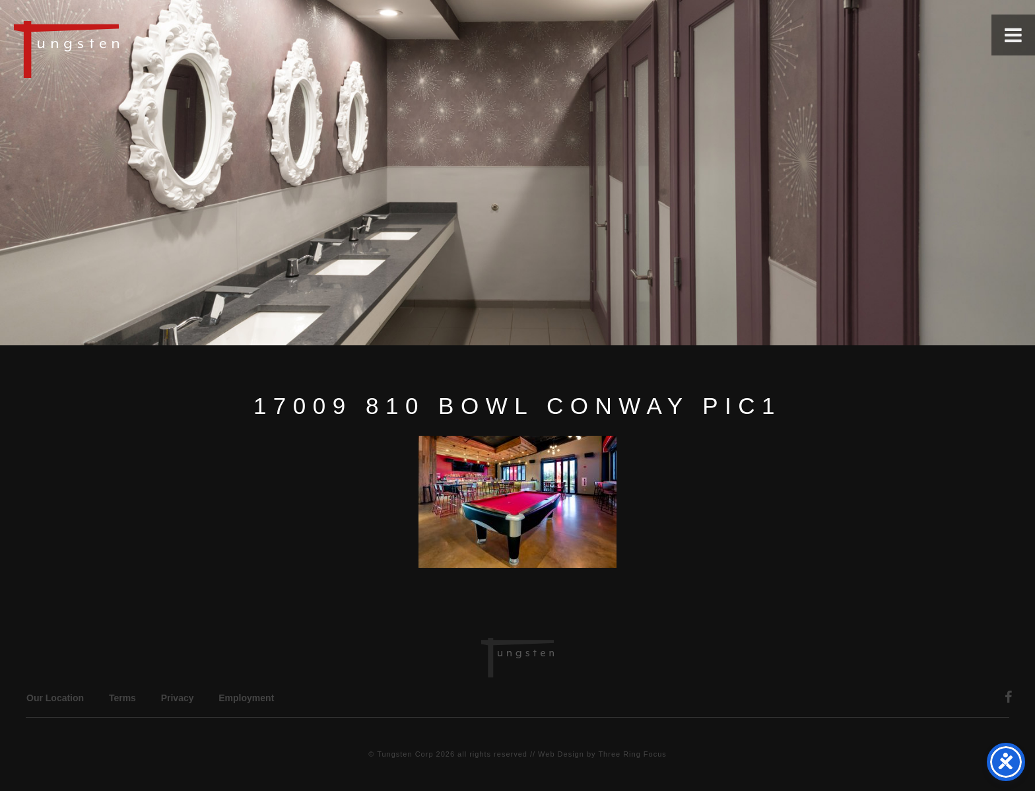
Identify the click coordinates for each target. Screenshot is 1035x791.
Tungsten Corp (405, 754)
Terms (122, 698)
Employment (246, 698)
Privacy (177, 698)
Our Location (55, 698)
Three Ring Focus (632, 754)
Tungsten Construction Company (112, 49)
